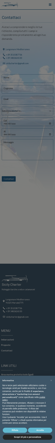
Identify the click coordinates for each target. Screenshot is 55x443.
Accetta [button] (40, 430)
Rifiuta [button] (15, 430)
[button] (51, 380)
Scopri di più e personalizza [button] (27, 437)
